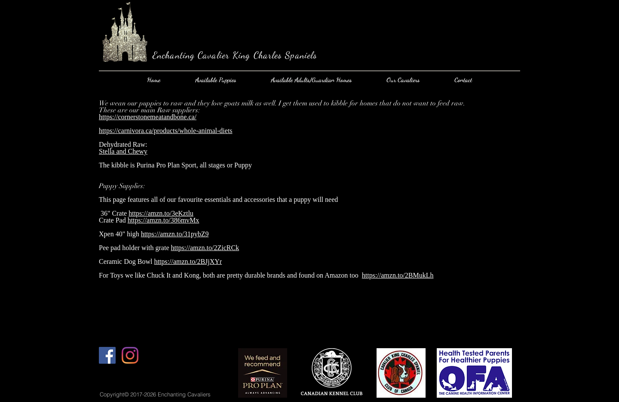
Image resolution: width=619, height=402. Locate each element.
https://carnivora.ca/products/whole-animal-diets (166, 130)
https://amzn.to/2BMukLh (398, 275)
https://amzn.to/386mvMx (163, 220)
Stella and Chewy (123, 151)
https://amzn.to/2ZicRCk (205, 247)
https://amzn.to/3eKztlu (161, 213)
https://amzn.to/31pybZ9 (175, 234)
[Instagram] (130, 355)
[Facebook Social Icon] (107, 355)
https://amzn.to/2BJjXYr (188, 261)
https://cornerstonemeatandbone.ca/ (147, 117)
